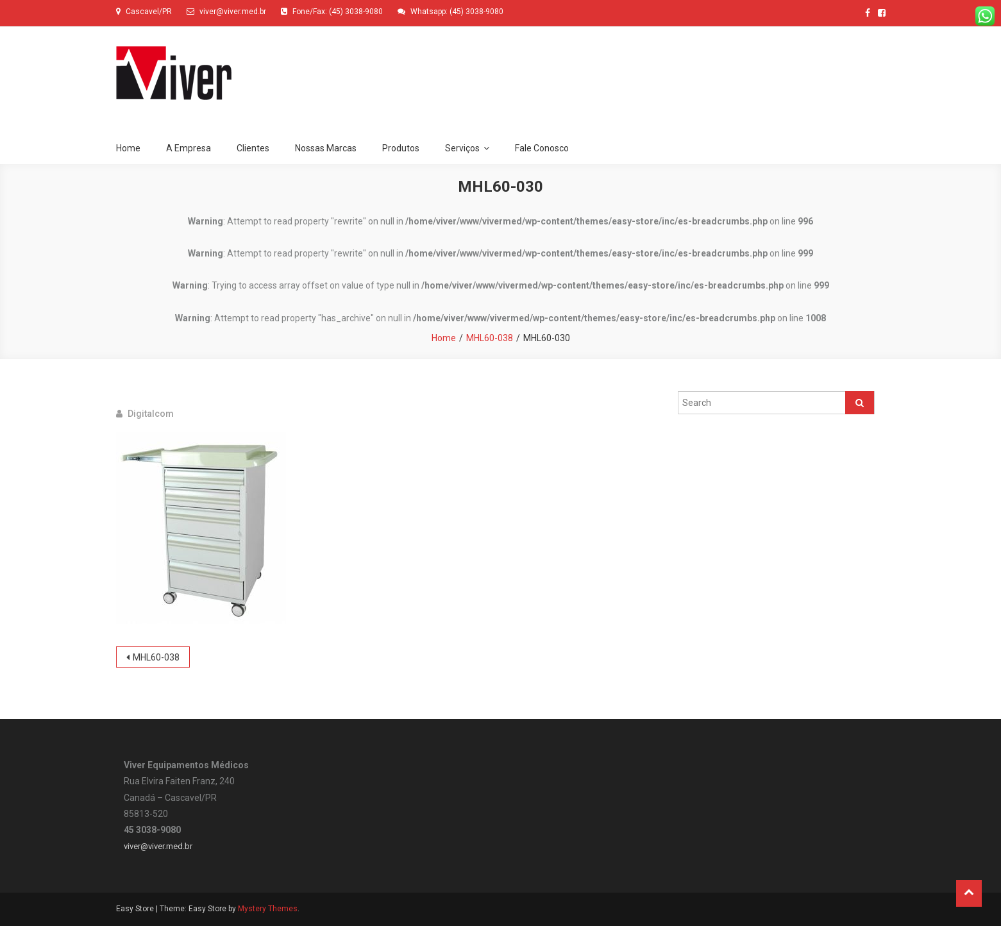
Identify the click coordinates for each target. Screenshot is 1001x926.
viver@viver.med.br (158, 846)
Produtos (400, 148)
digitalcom (151, 413)
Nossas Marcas (326, 148)
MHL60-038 (156, 657)
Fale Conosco (542, 148)
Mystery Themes (268, 908)
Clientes (253, 148)
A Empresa (188, 148)
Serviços (462, 148)
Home (128, 148)
